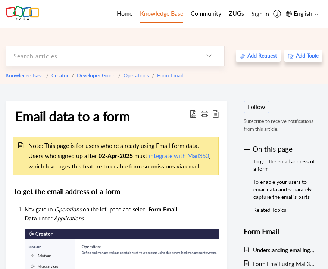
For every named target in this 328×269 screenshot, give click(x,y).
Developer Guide (96, 75)
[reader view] (215, 113)
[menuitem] (260, 14)
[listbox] (209, 56)
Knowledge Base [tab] (161, 13)
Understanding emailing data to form (284, 250)
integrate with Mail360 (179, 156)
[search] (100, 56)
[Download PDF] (193, 113)
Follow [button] (256, 107)
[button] (204, 113)
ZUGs (236, 13)
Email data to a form (72, 116)
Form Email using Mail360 (284, 264)
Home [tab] (124, 13)
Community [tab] (206, 13)
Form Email (170, 75)
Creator (60, 75)
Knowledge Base (24, 75)
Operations (136, 75)
